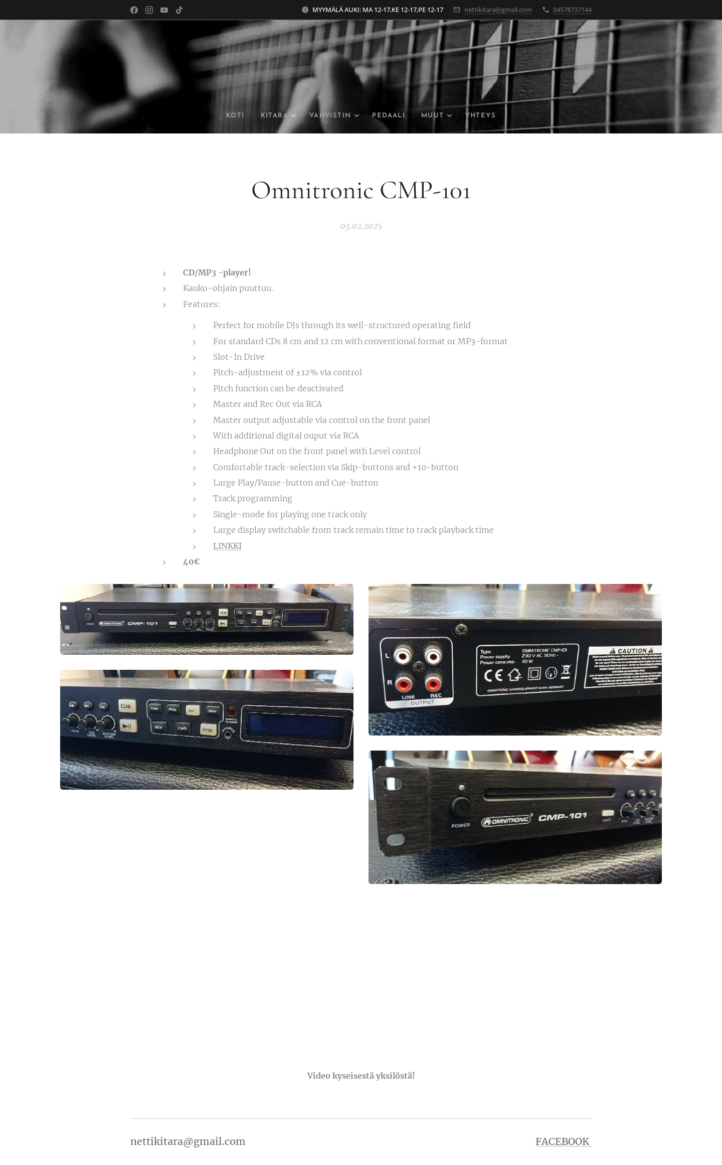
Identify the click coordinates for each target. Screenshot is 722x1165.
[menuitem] (229, 115)
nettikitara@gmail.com (498, 9)
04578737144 (572, 9)
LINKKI (227, 545)
